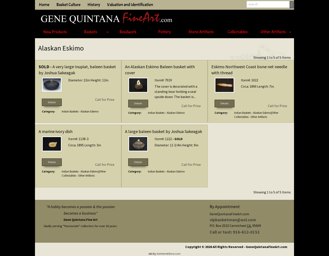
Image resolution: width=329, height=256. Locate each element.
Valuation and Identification (130, 4)
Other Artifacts (273, 32)
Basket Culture (68, 4)
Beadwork (127, 32)
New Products (55, 32)
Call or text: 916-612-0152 (235, 232)
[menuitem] (55, 32)
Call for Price (104, 99)
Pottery (164, 32)
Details (52, 102)
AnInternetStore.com (168, 253)
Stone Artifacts (201, 32)
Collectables (238, 32)
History (93, 4)
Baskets (90, 32)
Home (44, 4)
